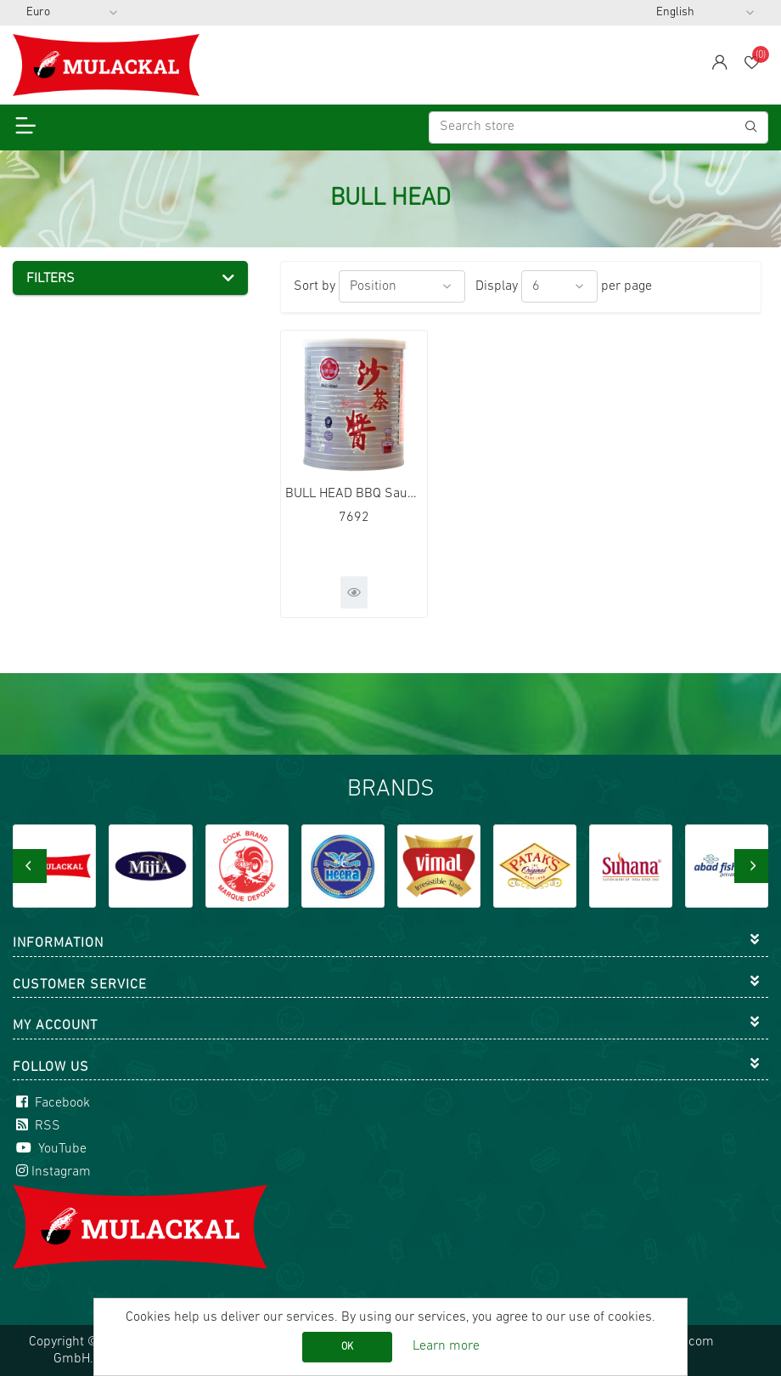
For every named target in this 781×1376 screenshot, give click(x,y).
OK (347, 1347)
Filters (50, 279)
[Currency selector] (72, 13)
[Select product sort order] (402, 286)
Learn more (446, 1346)
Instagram (52, 1172)
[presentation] (30, 866)
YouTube (50, 1149)
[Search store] (598, 127)
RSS (36, 1126)
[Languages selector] (705, 13)
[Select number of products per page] (559, 286)
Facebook (51, 1103)
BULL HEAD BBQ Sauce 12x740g (354, 494)
